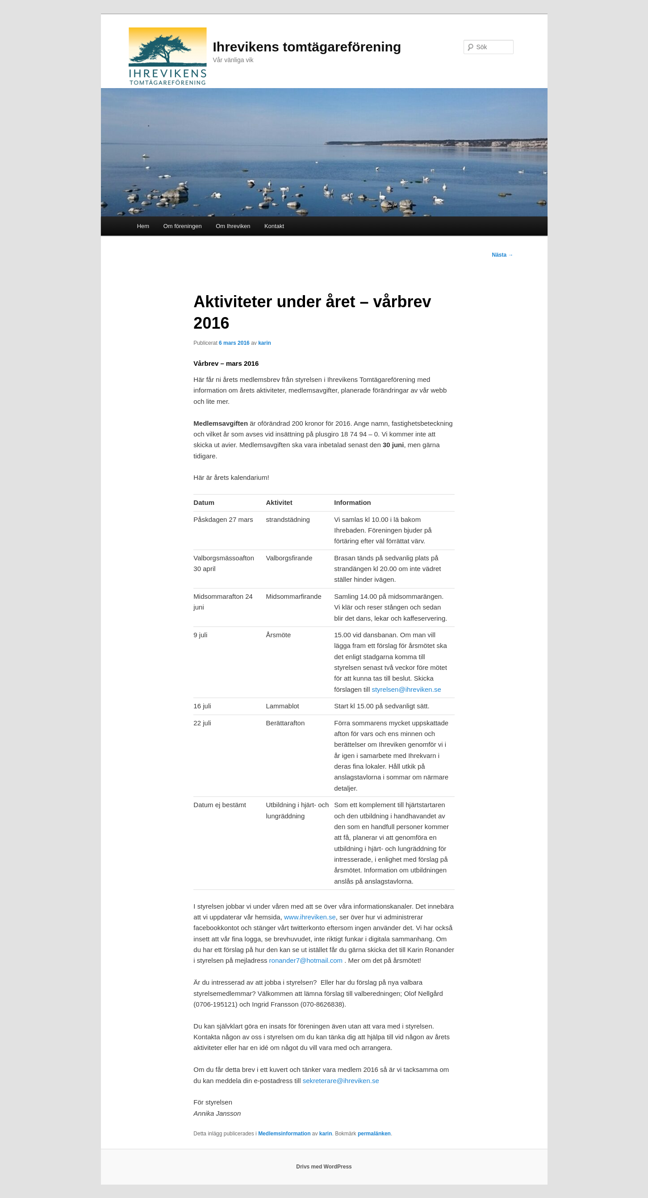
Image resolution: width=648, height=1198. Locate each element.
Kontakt (274, 226)
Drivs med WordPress (324, 1167)
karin (264, 343)
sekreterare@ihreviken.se (341, 1080)
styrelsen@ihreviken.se (406, 689)
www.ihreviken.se (310, 917)
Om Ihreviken (233, 226)
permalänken (374, 1133)
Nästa (502, 255)
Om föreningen (182, 226)
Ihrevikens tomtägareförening (307, 46)
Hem (143, 226)
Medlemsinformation (284, 1133)
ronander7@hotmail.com (306, 960)
